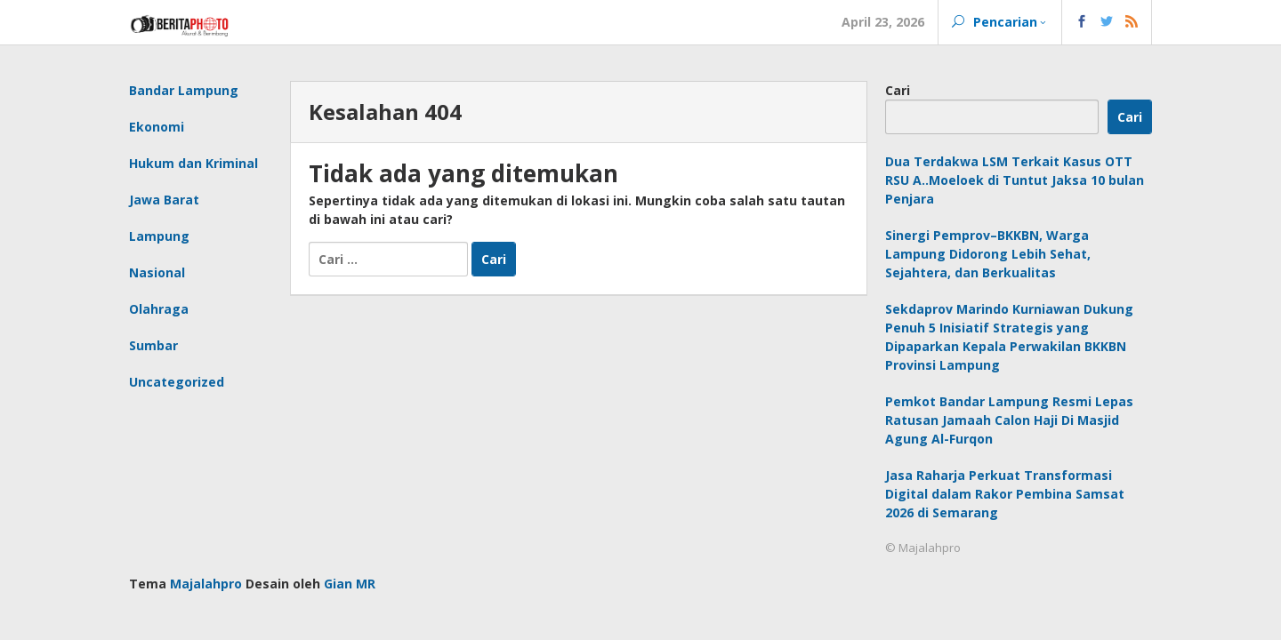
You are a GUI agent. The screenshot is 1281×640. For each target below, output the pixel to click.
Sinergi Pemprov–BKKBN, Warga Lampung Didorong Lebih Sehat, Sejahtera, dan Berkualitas (988, 254)
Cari (897, 90)
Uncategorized (176, 381)
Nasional (157, 272)
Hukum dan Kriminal (193, 163)
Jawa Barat (164, 199)
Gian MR (349, 583)
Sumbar (153, 345)
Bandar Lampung (183, 90)
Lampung (159, 236)
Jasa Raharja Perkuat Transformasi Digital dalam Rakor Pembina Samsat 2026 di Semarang (1004, 494)
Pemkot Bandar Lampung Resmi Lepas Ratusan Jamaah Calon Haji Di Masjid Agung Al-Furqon (1009, 420)
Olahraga (159, 308)
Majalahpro (206, 583)
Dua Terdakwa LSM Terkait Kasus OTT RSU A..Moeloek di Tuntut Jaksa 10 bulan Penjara (1014, 180)
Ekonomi (156, 126)
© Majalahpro (923, 548)
